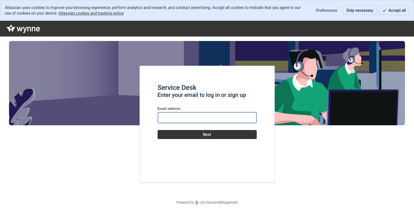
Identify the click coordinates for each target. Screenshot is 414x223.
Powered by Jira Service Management (207, 203)
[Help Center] (23, 28)
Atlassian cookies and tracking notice (91, 13)
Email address (169, 109)
